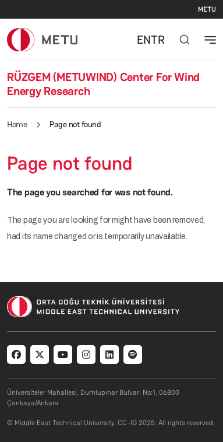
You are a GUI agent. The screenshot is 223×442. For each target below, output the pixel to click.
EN (144, 39)
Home (17, 124)
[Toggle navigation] (210, 39)
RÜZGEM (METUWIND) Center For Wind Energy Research (103, 84)
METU (207, 9)
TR (158, 39)
